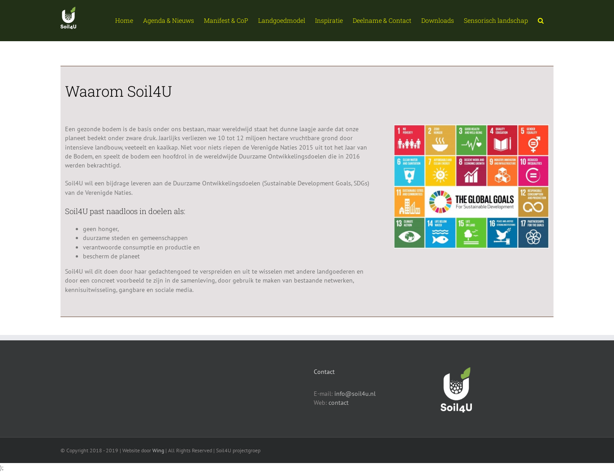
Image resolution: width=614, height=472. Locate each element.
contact (339, 403)
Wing (158, 450)
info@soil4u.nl (355, 394)
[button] (541, 20)
